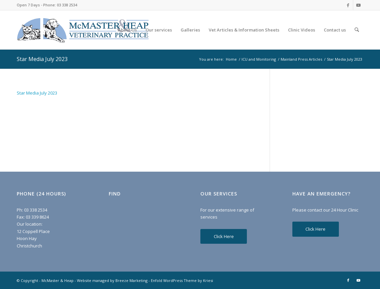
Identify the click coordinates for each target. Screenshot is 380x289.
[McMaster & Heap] (83, 29)
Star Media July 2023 (42, 59)
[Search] (356, 29)
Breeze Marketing (131, 280)
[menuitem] (127, 29)
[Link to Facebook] (348, 5)
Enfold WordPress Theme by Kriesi (182, 280)
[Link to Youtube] (358, 5)
